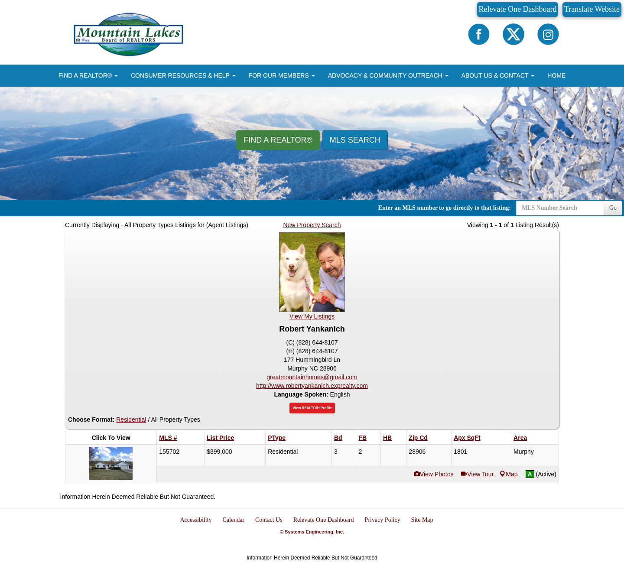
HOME (556, 75)
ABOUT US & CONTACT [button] (498, 75)
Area (520, 437)
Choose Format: (91, 419)
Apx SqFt (467, 437)
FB (362, 437)
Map (508, 474)
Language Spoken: (302, 394)
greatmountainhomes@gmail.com (312, 377)
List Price (220, 437)
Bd (338, 437)
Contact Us (269, 520)
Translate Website (592, 9)
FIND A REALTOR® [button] (88, 75)
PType (277, 437)
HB (387, 437)
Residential (131, 419)
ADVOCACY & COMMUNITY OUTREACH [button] (388, 75)
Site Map (422, 520)
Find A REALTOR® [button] (278, 140)
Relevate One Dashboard (518, 9)
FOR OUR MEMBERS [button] (282, 75)
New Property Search (312, 224)
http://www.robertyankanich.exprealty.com (312, 385)
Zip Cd (418, 437)
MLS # (168, 437)
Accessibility (195, 520)
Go (613, 208)
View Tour (477, 474)
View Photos (434, 474)
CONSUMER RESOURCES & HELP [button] (183, 75)
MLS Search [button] (355, 140)
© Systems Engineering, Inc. (312, 531)
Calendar (234, 520)
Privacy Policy (382, 520)
